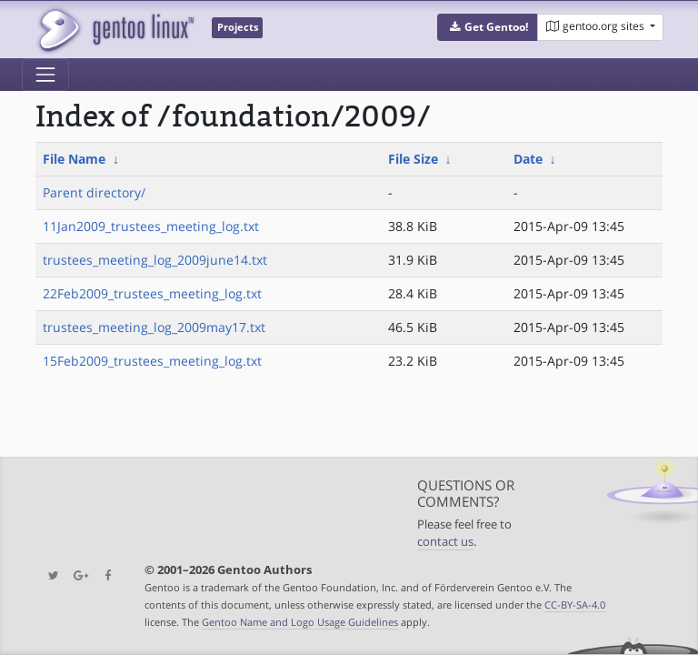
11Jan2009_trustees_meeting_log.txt (151, 226)
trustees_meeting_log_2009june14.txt (155, 259)
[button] (487, 27)
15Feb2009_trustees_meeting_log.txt (152, 360)
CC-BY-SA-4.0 (574, 604)
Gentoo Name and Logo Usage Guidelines (300, 622)
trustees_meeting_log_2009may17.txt (154, 327)
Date (528, 158)
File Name (74, 158)
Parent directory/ (94, 192)
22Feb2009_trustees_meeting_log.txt (152, 293)
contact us (445, 541)
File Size (413, 158)
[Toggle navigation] (45, 74)
